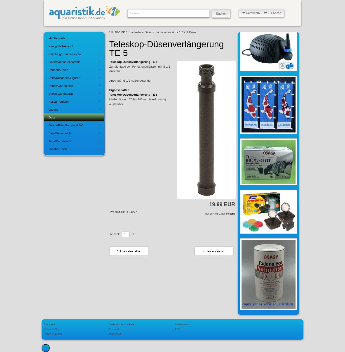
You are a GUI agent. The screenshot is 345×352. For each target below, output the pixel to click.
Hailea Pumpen (75, 102)
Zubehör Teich (75, 150)
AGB (177, 329)
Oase (75, 118)
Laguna (75, 110)
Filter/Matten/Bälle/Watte (75, 63)
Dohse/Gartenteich (75, 86)
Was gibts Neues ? (61, 46)
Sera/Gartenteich (75, 134)
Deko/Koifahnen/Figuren (75, 78)
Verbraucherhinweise (121, 324)
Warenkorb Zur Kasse (261, 13)
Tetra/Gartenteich (75, 142)
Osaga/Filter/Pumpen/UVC (75, 126)
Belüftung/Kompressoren (75, 55)
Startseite (57, 38)
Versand (230, 214)
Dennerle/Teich (75, 70)
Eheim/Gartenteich (75, 94)
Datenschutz (182, 324)
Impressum (115, 333)
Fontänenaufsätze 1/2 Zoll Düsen (176, 32)
